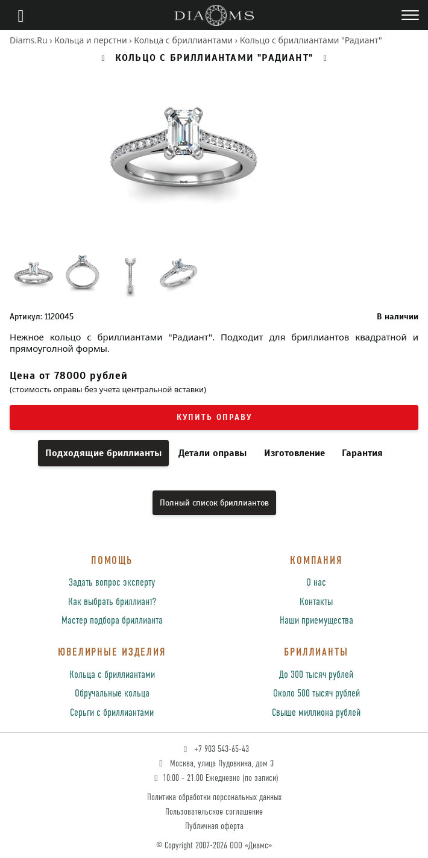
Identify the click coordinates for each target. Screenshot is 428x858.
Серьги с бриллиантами (112, 713)
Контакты (316, 602)
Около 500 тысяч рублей (316, 694)
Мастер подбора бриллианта (112, 621)
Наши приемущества (316, 621)
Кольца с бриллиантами (112, 675)
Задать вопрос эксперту (112, 583)
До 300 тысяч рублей (316, 675)
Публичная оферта (214, 826)
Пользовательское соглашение (214, 811)
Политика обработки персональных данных (214, 797)
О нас (316, 583)
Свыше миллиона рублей (316, 713)
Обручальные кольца (112, 694)
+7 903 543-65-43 (215, 749)
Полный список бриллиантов (214, 503)
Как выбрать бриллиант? (112, 602)
